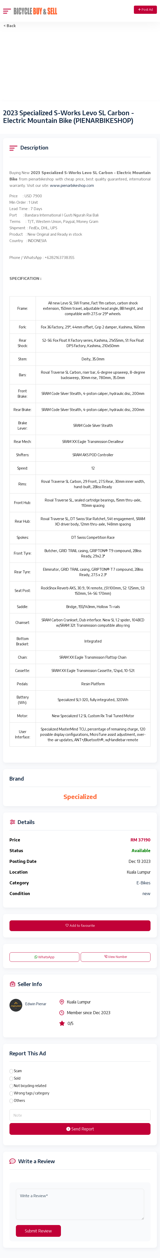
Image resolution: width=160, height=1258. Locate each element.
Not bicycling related (30, 1085)
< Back (10, 26)
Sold (17, 1078)
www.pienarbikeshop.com (72, 185)
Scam (18, 1071)
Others (19, 1100)
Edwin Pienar (35, 1004)
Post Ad (145, 10)
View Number (115, 957)
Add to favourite (80, 925)
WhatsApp (45, 957)
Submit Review (38, 1230)
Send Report (80, 1128)
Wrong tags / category (31, 1093)
